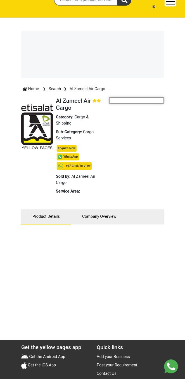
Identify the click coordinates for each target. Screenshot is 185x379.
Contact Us (107, 373)
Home (31, 88)
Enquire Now (66, 148)
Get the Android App (46, 356)
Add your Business (113, 356)
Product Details (46, 216)
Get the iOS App (41, 365)
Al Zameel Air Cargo (87, 88)
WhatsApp (70, 156)
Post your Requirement (117, 365)
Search (55, 88)
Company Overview (99, 216)
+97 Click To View (74, 166)
